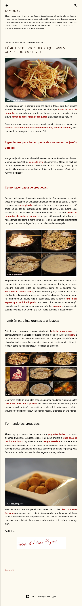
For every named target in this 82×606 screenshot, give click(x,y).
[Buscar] (75, 5)
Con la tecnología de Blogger (41, 596)
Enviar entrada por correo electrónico (29, 42)
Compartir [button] (9, 570)
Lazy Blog (12, 11)
